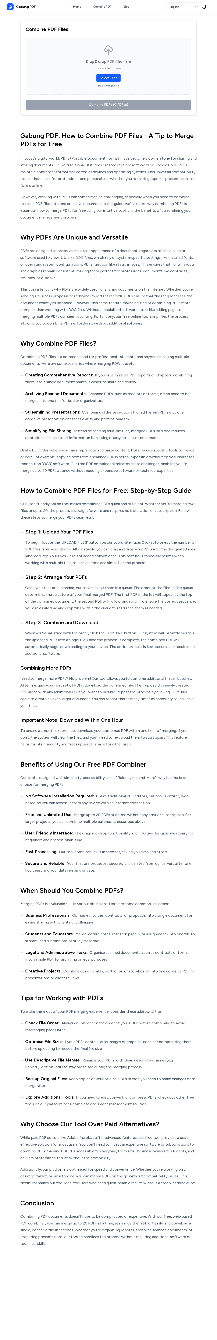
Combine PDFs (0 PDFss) (108, 105)
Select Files (108, 78)
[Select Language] (182, 7)
